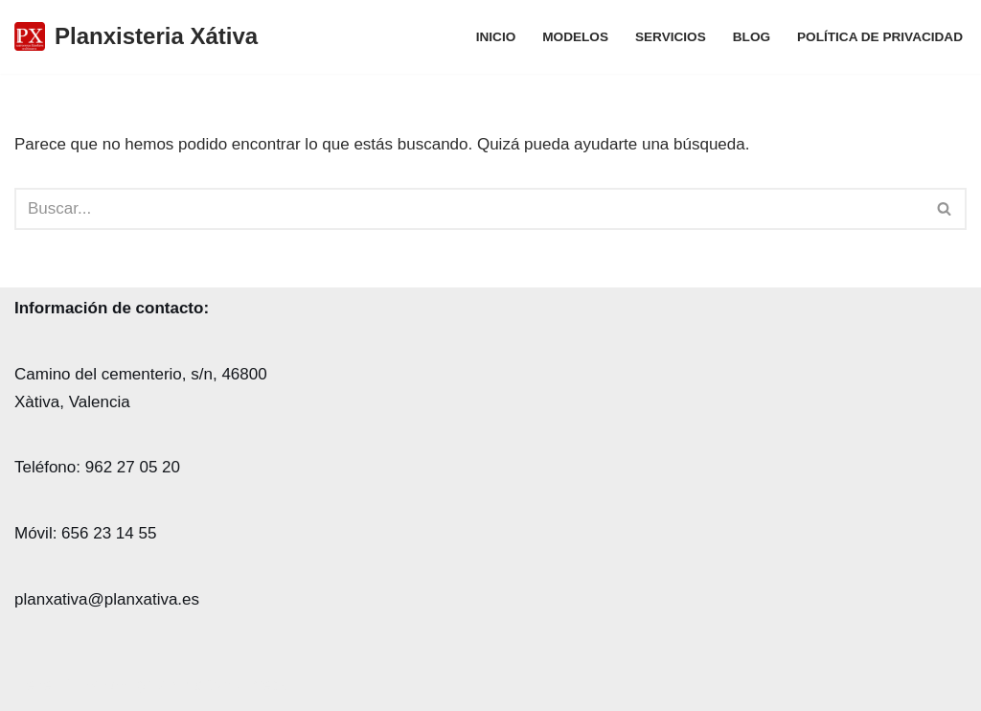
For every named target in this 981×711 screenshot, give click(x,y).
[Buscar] (469, 209)
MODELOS (575, 37)
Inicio (496, 37)
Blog (751, 37)
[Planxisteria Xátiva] (136, 37)
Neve (33, 685)
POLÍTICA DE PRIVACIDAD (880, 37)
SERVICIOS (670, 37)
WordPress (248, 685)
